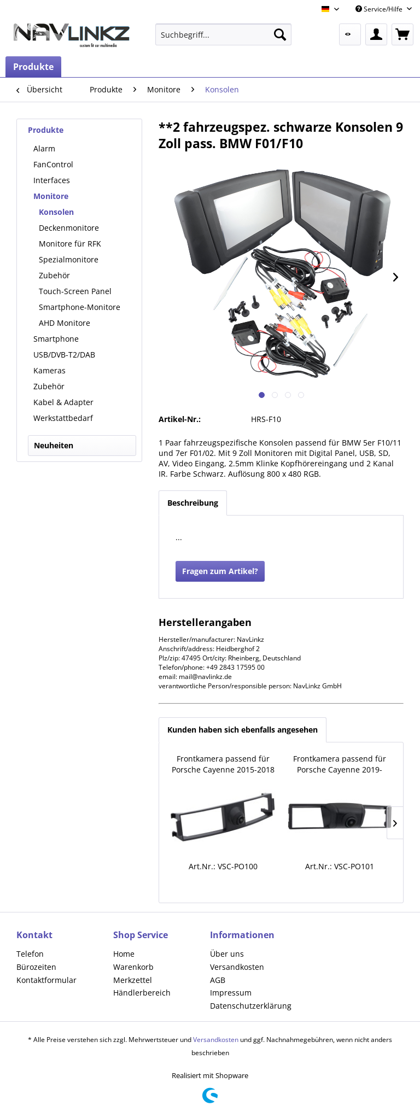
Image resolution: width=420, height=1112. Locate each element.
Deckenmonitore (69, 228)
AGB (217, 980)
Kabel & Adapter (63, 402)
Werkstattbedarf (63, 418)
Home (124, 954)
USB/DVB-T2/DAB (64, 354)
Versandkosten (237, 967)
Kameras (49, 370)
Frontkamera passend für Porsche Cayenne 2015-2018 (223, 764)
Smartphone (56, 338)
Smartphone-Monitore (79, 307)
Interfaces (51, 180)
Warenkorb (133, 967)
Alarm (44, 148)
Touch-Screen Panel (75, 291)
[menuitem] (223, 34)
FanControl (53, 164)
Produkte (45, 130)
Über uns (227, 954)
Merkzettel (132, 980)
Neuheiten (53, 445)
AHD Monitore (64, 323)
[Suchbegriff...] (223, 34)
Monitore (50, 196)
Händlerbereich (142, 992)
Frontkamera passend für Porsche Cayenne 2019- (339, 764)
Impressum (231, 992)
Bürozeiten (36, 967)
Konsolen (56, 212)
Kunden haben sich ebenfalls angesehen (242, 729)
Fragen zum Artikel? (220, 571)
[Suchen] (280, 34)
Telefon (30, 954)
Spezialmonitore (68, 259)
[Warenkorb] (402, 34)
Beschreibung (192, 503)
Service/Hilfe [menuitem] (379, 9)
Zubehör (54, 275)
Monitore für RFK (70, 243)
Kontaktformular (46, 980)
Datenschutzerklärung (250, 1005)
